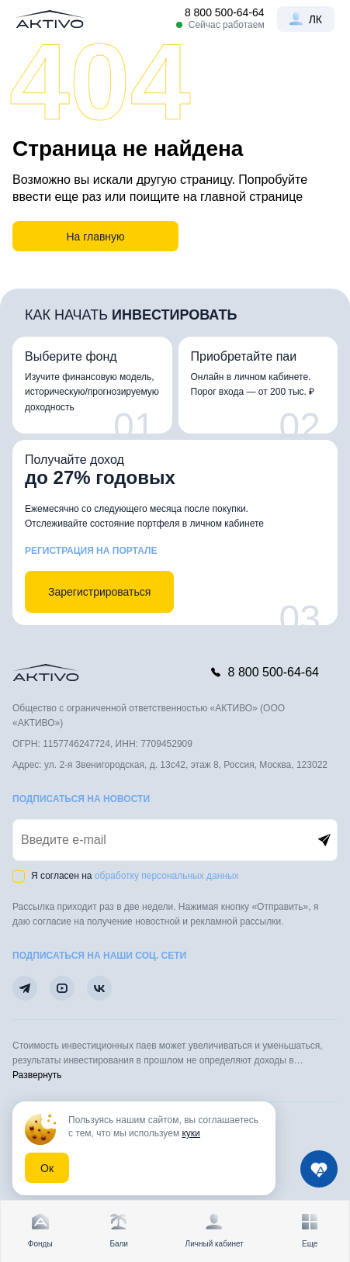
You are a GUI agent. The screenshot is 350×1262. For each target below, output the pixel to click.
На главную (95, 236)
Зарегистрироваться (99, 592)
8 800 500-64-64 (225, 12)
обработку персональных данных (167, 875)
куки (190, 1133)
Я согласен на (135, 875)
